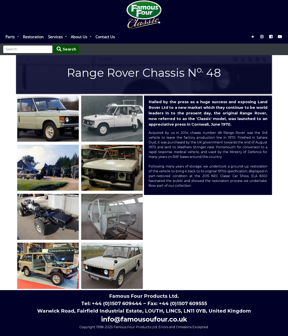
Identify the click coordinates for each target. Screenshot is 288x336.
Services (55, 36)
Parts (10, 36)
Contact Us (105, 36)
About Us (79, 36)
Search (66, 49)
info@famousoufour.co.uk (144, 319)
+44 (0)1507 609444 (117, 303)
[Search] (27, 49)
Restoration (33, 36)
